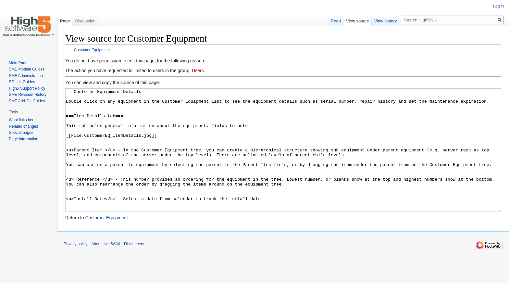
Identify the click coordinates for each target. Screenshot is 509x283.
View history (385, 21)
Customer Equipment (92, 49)
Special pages (21, 132)
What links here (22, 120)
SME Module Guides (26, 69)
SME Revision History (27, 94)
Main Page (18, 63)
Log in (498, 6)
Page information (23, 139)
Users (198, 70)
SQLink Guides (22, 82)
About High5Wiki (105, 268)
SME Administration (26, 75)
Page (65, 21)
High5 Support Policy (27, 88)
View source (357, 21)
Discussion (85, 21)
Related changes (23, 126)
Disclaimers (134, 268)
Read (336, 21)
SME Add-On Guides (27, 101)
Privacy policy (75, 268)
